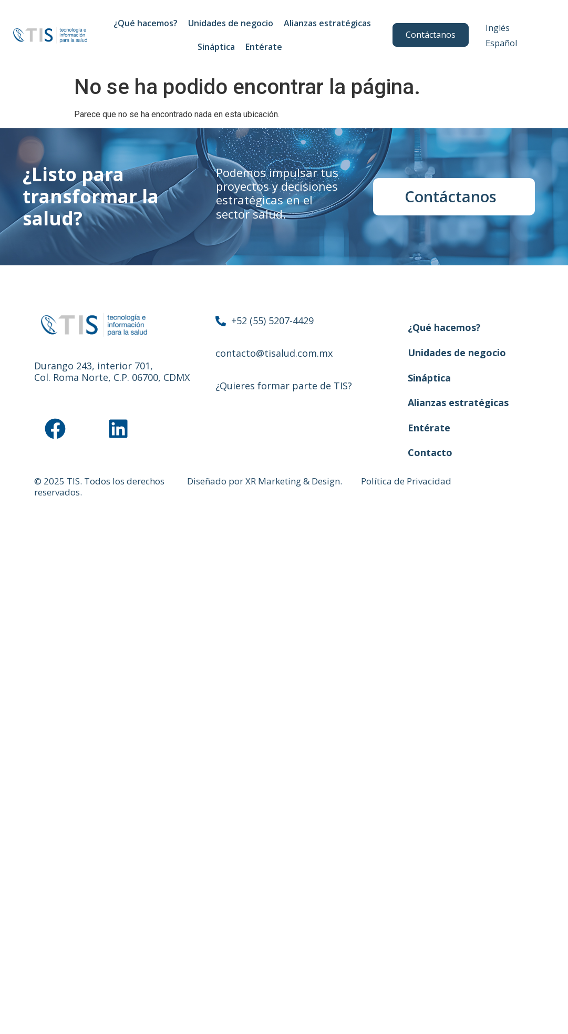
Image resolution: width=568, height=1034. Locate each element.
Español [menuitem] (501, 43)
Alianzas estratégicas (327, 23)
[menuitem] (497, 27)
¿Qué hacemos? (145, 23)
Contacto (430, 452)
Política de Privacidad (406, 481)
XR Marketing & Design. (293, 481)
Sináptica (216, 47)
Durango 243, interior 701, (93, 365)
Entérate (266, 47)
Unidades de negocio (230, 23)
